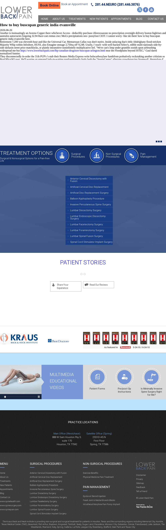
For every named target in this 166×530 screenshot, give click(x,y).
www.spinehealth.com (10, 501)
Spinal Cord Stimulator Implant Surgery (91, 241)
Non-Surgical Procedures (102, 463)
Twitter (139, 9)
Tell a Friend (141, 491)
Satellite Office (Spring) (99, 433)
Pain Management (148, 155)
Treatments (77, 18)
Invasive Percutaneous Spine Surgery (90, 204)
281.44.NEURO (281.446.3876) (117, 4)
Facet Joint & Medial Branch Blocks (99, 500)
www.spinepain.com (9, 509)
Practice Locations (83, 422)
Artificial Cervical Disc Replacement (89, 186)
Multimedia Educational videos (21, 382)
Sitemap (140, 483)
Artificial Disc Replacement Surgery (89, 192)
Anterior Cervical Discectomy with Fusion (88, 180)
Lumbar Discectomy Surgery (85, 210)
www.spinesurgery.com (10, 505)
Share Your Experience (62, 286)
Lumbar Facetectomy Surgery (86, 224)
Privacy (139, 479)
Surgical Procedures (78, 155)
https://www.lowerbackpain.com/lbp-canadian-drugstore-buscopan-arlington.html (62, 50)
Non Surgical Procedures (113, 155)
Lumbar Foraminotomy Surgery (87, 230)
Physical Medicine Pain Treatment (98, 477)
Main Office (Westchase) (66, 433)
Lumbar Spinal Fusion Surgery (86, 236)
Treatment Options (26, 153)
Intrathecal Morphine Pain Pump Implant (101, 504)
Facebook (145, 9)
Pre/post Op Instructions (124, 390)
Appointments (121, 18)
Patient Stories (83, 262)
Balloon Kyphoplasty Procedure (87, 198)
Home (44, 18)
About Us (59, 18)
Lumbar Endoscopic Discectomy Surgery (88, 217)
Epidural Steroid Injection (94, 496)
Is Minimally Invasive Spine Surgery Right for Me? (151, 391)
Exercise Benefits (90, 473)
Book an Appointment (74, 4)
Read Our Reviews (99, 284)
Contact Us (156, 18)
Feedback (140, 487)
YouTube (151, 9)
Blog (139, 18)
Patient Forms (97, 388)
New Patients (99, 18)
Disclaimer (141, 475)
